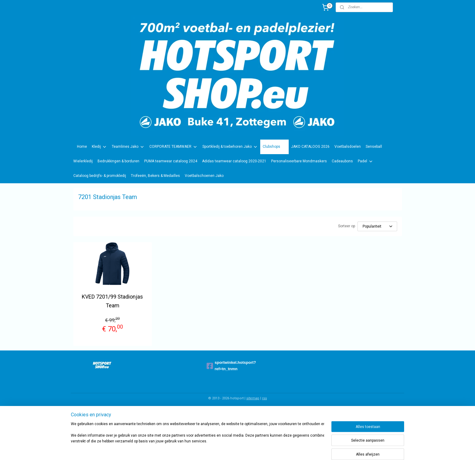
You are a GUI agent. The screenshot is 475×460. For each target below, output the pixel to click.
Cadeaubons (342, 161)
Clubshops (274, 146)
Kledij (99, 146)
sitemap (252, 398)
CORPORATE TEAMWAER (173, 146)
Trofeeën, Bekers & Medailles (155, 176)
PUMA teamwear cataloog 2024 (170, 161)
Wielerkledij (83, 161)
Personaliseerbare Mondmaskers (299, 161)
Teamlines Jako (128, 146)
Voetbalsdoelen (347, 146)
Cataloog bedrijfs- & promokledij (99, 176)
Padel (365, 161)
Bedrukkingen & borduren (118, 161)
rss (264, 398)
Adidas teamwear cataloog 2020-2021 (234, 161)
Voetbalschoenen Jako (204, 176)
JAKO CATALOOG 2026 (310, 146)
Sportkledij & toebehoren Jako (230, 146)
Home (82, 146)
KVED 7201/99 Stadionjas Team (112, 301)
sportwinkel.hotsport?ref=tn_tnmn (231, 365)
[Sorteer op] (377, 226)
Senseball (374, 146)
